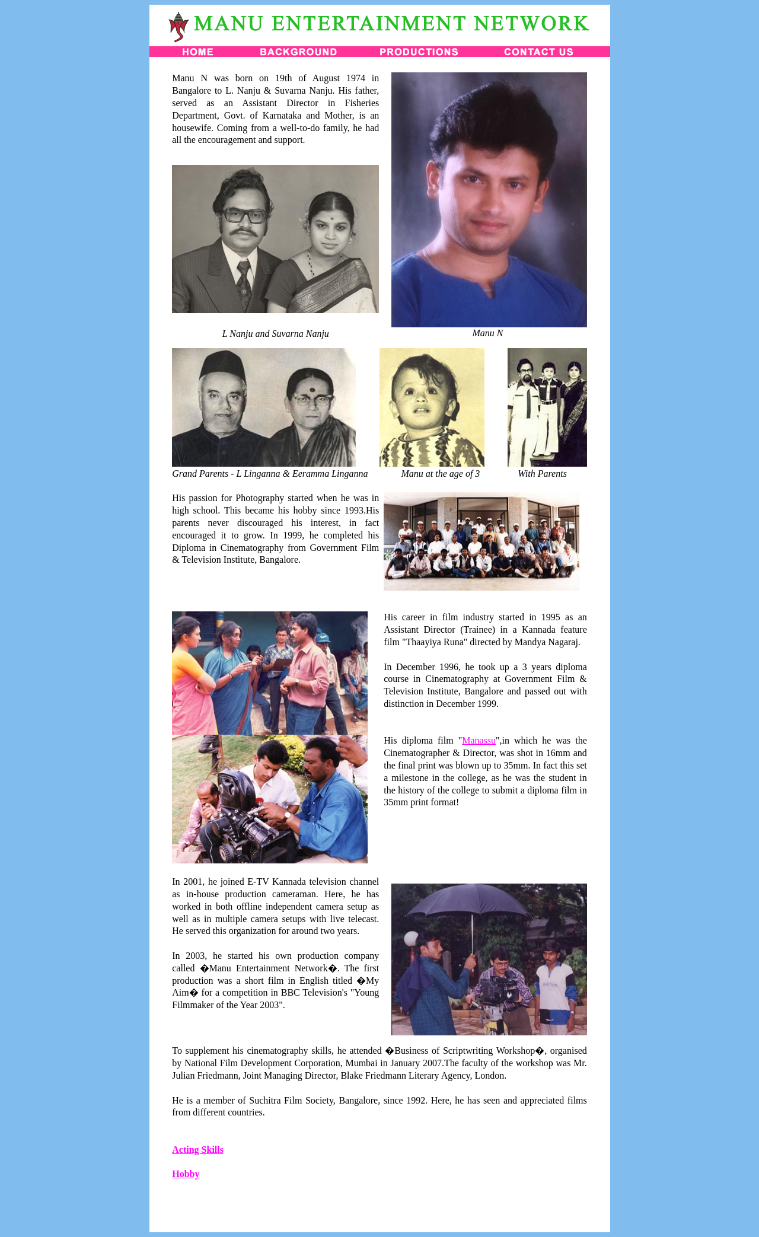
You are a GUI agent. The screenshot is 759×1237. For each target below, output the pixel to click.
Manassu (479, 740)
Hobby (185, 1174)
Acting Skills (198, 1149)
